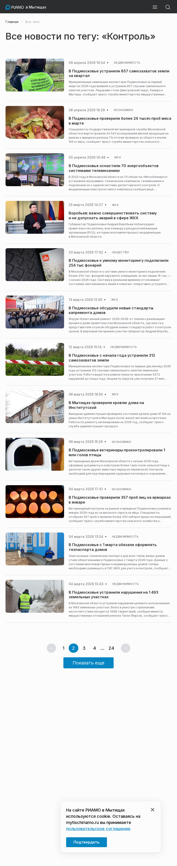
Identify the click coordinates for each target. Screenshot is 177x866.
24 (111, 648)
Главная (12, 21)
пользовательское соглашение (98, 828)
